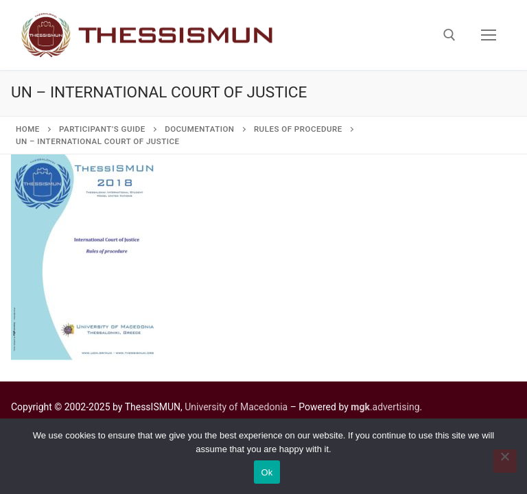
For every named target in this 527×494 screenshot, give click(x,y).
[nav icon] (489, 35)
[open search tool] (449, 35)
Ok (266, 472)
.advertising (385, 406)
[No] (505, 461)
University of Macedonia (236, 406)
